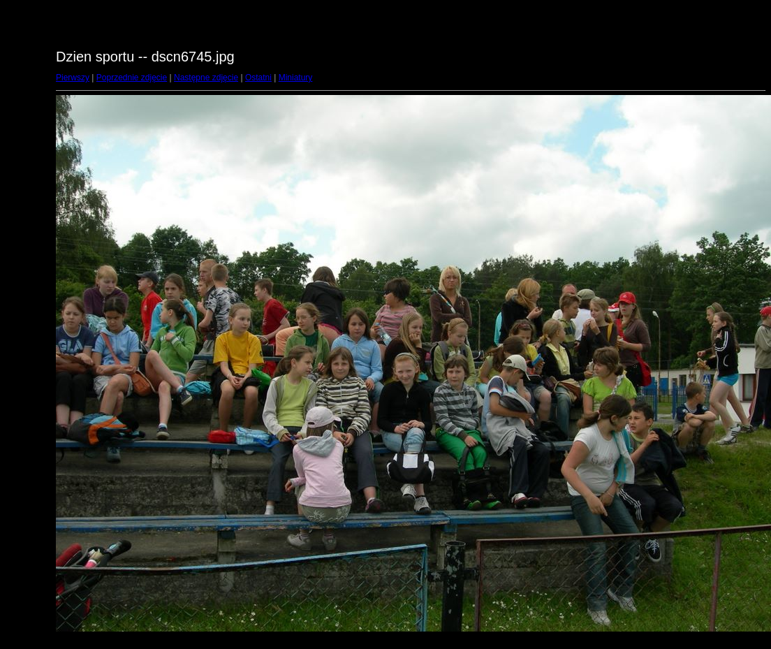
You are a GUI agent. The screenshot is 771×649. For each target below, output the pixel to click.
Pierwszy (72, 77)
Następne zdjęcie (206, 77)
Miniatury (296, 77)
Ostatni (258, 77)
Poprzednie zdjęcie (131, 77)
